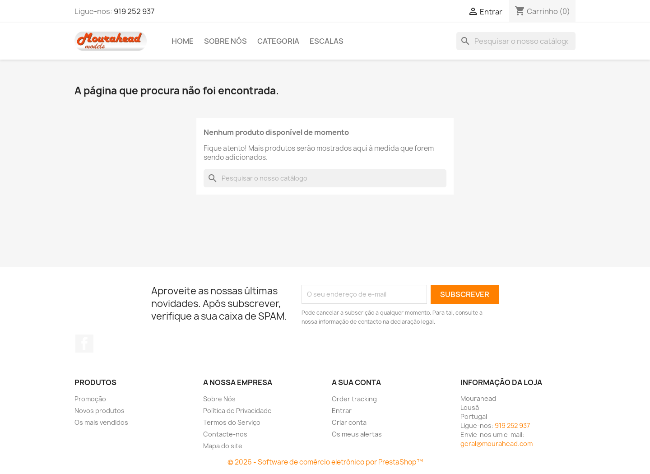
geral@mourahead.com (496, 443)
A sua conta (356, 382)
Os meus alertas (357, 434)
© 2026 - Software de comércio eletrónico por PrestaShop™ (325, 462)
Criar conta (349, 422)
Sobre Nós (225, 41)
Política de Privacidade (237, 410)
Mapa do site (222, 445)
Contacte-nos (225, 434)
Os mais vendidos (101, 422)
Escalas (327, 41)
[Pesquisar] (516, 41)
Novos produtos (99, 410)
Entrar (342, 410)
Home (183, 41)
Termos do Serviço (231, 422)
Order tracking (354, 399)
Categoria (278, 41)
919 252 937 (134, 11)
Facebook (84, 344)
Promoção (90, 399)
